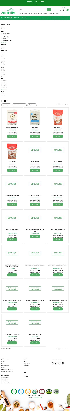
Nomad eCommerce (37, 397)
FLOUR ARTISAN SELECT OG (58, 230)
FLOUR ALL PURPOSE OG (35, 196)
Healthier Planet (4, 381)
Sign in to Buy (12, 136)
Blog (25, 372)
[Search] (35, 9)
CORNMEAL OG (35, 162)
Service (40, 13)
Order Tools (27, 13)
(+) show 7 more (3, 89)
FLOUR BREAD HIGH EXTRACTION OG (35, 265)
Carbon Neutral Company (6, 383)
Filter (32, 105)
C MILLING (12, 269)
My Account (26, 365)
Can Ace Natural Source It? (7, 371)
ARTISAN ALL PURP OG (12, 128)
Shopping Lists (27, 363)
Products (21, 13)
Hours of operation (5, 365)
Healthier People (4, 379)
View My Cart (34, 13)
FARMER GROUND (34, 164)
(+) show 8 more (3, 42)
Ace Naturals (8, 11)
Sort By (6, 105)
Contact (45, 13)
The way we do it (5, 360)
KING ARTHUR (12, 130)
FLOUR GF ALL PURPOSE (35, 334)
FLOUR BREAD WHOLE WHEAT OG (12, 300)
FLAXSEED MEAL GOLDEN (12, 196)
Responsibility (51, 13)
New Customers (65, 8)
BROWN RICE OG (58, 128)
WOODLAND (12, 198)
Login (60, 10)
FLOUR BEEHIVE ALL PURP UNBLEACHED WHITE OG (12, 266)
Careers (3, 367)
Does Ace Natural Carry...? (6, 369)
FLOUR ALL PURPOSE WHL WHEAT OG (35, 230)
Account (26, 358)
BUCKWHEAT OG (12, 162)
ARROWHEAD (57, 130)
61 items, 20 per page (19, 105)
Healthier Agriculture (5, 377)
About (57, 13)
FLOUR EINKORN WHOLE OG (12, 334)
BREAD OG (35, 128)
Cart (24, 360)
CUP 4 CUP (35, 336)
